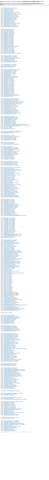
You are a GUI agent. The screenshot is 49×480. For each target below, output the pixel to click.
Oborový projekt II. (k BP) (7, 256)
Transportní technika (6, 431)
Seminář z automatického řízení (8, 372)
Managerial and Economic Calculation (9, 191)
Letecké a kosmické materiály (8, 180)
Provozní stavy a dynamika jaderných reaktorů (10, 333)
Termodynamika (6, 426)
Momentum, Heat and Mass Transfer (9, 218)
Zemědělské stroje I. (6, 477)
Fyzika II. (5, 141)
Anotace (13, 23)
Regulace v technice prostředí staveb (9, 352)
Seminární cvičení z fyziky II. (7, 370)
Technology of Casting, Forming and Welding (10, 417)
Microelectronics (6, 210)
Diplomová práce (6, 87)
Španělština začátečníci (7, 406)
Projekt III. (5, 319)
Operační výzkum (6, 258)
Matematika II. (6, 192)
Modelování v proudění (7, 214)
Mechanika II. (6, 201)
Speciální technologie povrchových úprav (9, 392)
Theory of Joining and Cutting (8, 429)
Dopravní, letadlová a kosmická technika (9, 105)
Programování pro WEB (7, 297)
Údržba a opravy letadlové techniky (8, 434)
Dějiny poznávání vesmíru (7, 79)
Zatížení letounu (6, 476)
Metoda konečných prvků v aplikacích (9, 209)
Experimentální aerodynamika (8, 124)
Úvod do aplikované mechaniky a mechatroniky (10, 441)
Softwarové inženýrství (7, 389)
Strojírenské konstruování (7, 395)
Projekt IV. (5, 323)
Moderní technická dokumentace (8, 217)
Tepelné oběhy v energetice (8, 423)
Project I (5, 299)
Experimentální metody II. (7, 126)
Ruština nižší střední (6, 356)
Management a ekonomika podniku (9, 187)
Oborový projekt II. (6, 241)
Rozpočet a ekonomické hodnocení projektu (10, 353)
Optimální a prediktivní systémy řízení (9, 261)
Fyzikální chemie (6, 142)
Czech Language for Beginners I (8, 67)
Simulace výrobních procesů (7, 383)
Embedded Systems (6, 116)
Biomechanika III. (6, 53)
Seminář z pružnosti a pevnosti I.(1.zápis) (9, 377)
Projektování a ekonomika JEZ (8, 325)
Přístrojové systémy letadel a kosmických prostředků (11, 343)
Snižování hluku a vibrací (7, 385)
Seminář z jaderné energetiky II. (8, 373)
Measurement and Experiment (8, 199)
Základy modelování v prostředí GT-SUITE (9, 469)
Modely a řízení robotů (7, 215)
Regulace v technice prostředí (8, 351)
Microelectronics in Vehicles (8, 211)
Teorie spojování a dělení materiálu (8, 421)
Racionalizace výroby (6, 350)
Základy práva (6, 472)
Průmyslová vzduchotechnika (8, 335)
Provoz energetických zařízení (8, 332)
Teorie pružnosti (6, 419)
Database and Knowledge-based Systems (9, 76)
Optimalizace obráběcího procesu (8, 260)
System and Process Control (7, 400)
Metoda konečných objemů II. (8, 207)
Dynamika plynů (6, 106)
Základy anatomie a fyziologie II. (8, 468)
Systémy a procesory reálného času (8, 401)
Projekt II (5, 305)
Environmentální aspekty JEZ (8, 122)
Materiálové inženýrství (7, 194)
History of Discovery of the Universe (9, 146)
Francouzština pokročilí (7, 133)
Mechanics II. (5, 200)
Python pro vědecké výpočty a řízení (8, 345)
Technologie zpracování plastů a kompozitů (9, 416)
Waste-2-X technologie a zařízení (8, 463)
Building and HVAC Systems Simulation (9, 58)
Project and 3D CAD (6, 298)
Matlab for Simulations (7, 198)
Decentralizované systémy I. (8, 78)
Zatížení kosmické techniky (7, 475)
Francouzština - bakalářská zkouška (8, 130)
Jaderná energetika (6, 157)
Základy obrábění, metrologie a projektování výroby (11, 470)
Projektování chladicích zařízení (8, 327)
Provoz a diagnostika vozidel (8, 331)
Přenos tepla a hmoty (7, 340)
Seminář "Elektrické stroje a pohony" (9, 371)
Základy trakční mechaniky (7, 474)
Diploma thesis (6, 86)
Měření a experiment (7, 205)
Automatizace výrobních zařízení (8, 28)
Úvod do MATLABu (6, 442)
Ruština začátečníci (6, 359)
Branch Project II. (6, 54)
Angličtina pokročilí (6, 23)
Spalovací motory (6, 390)
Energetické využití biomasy (7, 117)
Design (5, 82)
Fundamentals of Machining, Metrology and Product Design (12, 137)
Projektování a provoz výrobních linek (9, 326)
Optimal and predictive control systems (9, 259)
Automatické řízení (6, 27)
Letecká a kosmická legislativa (8, 179)
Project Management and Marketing (9, 301)
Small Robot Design (6, 384)
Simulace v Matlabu (6, 382)
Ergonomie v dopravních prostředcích (9, 123)
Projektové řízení (6, 329)
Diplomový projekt (6, 97)
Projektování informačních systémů (8, 328)
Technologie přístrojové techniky (8, 413)
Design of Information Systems (8, 84)
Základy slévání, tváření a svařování (8, 473)
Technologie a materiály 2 (7, 408)
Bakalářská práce (6, 35)
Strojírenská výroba (6, 394)
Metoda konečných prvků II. (7, 208)
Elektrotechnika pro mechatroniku (8, 115)
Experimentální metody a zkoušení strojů (9, 125)
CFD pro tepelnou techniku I (7, 62)
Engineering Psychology (7, 121)
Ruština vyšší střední (6, 358)
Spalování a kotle (6, 391)
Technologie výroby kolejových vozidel (9, 415)
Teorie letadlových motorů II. (8, 418)
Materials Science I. (6, 195)
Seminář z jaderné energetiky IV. (8, 374)
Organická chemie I (6, 262)
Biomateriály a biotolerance (7, 51)
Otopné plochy (6, 263)
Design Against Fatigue (7, 83)
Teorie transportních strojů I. (7, 422)
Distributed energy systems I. (8, 104)
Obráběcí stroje (6, 257)
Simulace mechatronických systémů (8, 381)
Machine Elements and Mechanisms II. (9, 185)
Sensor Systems (6, 378)
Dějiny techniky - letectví (7, 81)
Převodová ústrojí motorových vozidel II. (9, 341)
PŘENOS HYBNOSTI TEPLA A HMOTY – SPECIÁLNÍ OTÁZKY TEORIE (13, 339)
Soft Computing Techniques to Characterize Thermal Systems (12, 387)
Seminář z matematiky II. (7, 375)
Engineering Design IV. (7, 120)
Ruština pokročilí (6, 357)
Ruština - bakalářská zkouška (8, 354)
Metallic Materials (6, 206)
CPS (23, 479)
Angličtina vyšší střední (7, 24)
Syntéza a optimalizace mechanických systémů (10, 399)
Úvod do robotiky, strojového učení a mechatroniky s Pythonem (12, 443)
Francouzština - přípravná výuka (8, 131)
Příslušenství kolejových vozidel (8, 342)
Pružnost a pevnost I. (6, 337)
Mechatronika (6, 203)
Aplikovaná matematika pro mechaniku (9, 25)
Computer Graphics (6, 65)
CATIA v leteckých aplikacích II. (8, 61)
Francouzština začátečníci (7, 135)
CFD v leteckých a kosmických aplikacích (9, 64)
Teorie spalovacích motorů (7, 420)
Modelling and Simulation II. (8, 212)
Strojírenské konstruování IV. (8, 397)
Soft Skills (5, 388)
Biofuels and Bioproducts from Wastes (9, 50)
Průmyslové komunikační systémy (8, 336)
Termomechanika (6, 427)
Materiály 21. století (6, 196)
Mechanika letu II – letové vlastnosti (9, 202)
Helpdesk (7, 479)
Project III (5, 300)
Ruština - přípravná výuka (7, 355)
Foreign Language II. (7, 128)
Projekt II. (5, 306)
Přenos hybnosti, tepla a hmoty (8, 338)
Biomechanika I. (6, 52)
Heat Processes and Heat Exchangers (9, 145)
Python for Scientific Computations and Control (10, 344)
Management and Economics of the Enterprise (10, 188)
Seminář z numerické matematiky (8, 376)
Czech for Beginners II (7, 66)
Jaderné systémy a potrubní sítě (8, 159)
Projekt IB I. (5, 304)
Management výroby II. (7, 190)
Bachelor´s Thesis (6, 31)
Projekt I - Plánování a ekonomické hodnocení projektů (11, 303)
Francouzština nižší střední (7, 132)
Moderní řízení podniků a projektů (8, 216)
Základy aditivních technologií (8, 467)
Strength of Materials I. (7, 393)
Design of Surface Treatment (8, 85)
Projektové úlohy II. (6, 330)
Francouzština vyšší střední (7, 134)
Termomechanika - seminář (7, 428)
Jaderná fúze (6, 158)
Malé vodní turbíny (6, 186)
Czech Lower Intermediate (7, 68)
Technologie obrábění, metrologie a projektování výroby (11, 410)
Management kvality (7, 189)
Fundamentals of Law (7, 136)
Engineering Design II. (7, 119)
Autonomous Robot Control (7, 29)
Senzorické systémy (6, 379)
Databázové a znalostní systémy (8, 77)
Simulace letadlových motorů (8, 380)
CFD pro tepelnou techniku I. (8, 63)
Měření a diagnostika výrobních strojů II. (9, 204)
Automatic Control (6, 26)
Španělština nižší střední (7, 405)
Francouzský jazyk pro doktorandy (8, 129)
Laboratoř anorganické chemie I (8, 178)
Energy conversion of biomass (8, 118)
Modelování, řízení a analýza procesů (9, 213)
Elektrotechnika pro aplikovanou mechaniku (10, 114)
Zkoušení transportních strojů (8, 478)
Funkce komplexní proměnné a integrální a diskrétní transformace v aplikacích (14, 138)
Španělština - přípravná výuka (8, 404)
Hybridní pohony (6, 147)
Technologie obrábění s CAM (8, 412)
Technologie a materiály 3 (7, 409)
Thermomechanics (6, 430)
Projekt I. (5, 302)
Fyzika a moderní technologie (8, 139)
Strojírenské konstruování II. (7, 396)
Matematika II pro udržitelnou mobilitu (9, 193)
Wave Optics (5, 464)
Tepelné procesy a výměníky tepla (8, 425)
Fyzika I (5, 140)
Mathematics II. (6, 197)
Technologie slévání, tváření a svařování (9, 414)
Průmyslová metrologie (7, 334)
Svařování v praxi (6, 398)
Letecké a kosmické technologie (8, 182)
